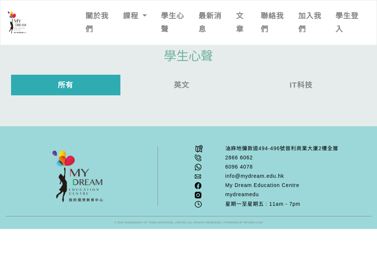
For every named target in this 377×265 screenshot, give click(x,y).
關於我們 (97, 22)
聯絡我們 (272, 22)
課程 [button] (132, 16)
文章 (240, 22)
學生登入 (347, 22)
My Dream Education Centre (262, 185)
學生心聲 (172, 22)
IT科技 (301, 85)
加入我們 (309, 22)
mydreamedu (242, 194)
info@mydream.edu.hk (254, 176)
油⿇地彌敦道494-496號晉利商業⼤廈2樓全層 (281, 148)
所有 (65, 85)
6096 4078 (239, 167)
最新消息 (210, 22)
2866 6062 (239, 157)
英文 (181, 85)
